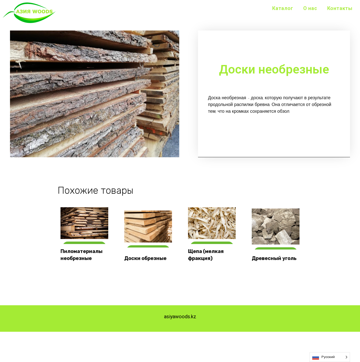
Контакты (339, 8)
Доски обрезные (146, 257)
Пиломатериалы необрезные (82, 254)
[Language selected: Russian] (330, 357)
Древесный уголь (274, 257)
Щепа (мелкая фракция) (206, 254)
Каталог (282, 8)
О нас (310, 8)
